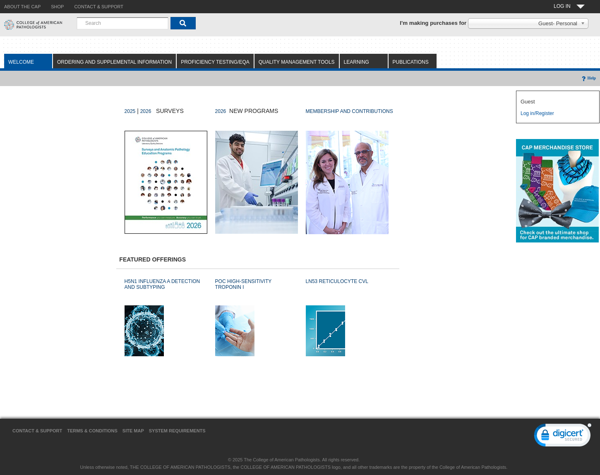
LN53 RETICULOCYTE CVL (337, 281)
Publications (411, 62)
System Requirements (177, 430)
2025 (130, 111)
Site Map (133, 430)
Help (588, 78)
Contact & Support (37, 430)
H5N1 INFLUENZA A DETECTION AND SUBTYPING (162, 284)
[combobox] (122, 23)
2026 (145, 111)
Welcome (21, 62)
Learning (356, 62)
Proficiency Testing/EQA (215, 62)
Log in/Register (537, 113)
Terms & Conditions (92, 430)
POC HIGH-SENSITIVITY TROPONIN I (243, 284)
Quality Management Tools (297, 62)
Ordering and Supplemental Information (114, 62)
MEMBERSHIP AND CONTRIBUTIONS (349, 111)
